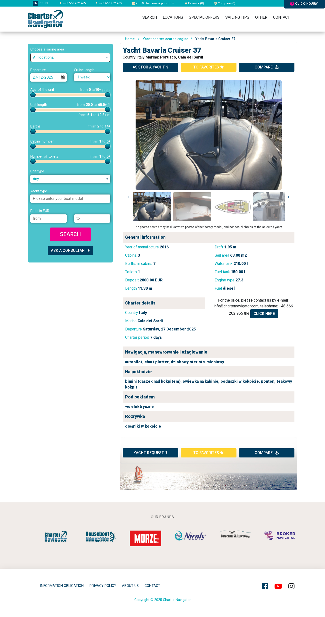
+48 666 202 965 (73, 3)
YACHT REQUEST (150, 452)
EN (35, 3)
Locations (173, 17)
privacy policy (102, 586)
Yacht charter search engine (165, 39)
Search (149, 17)
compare (267, 67)
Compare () (224, 3)
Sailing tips (237, 17)
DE (41, 3)
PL (47, 3)
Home (130, 39)
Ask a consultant (70, 250)
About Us (130, 586)
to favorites (208, 67)
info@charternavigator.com (153, 3)
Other (261, 17)
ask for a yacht (150, 67)
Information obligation (62, 586)
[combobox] (70, 57)
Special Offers (204, 17)
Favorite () (194, 3)
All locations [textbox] (43, 57)
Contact (281, 17)
